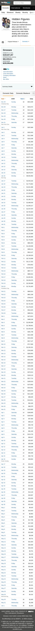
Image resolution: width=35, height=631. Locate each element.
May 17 (3, 557)
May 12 (3, 541)
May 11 (3, 538)
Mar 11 (3, 347)
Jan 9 (2, 154)
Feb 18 (3, 280)
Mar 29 (3, 403)
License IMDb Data (22, 616)
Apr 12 (3, 446)
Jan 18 (3, 184)
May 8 (3, 529)
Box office (6, 79)
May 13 (3, 545)
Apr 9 (2, 437)
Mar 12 (3, 350)
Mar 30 (3, 406)
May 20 (3, 566)
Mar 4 (3, 325)
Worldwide (26, 8)
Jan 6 (2, 145)
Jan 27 (3, 212)
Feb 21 (3, 291)
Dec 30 (3, 119)
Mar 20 (3, 375)
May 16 (3, 554)
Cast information (8, 71)
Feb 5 (3, 240)
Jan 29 (3, 218)
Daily (3, 12)
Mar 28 (3, 400)
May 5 (3, 520)
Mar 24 (3, 387)
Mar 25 (3, 391)
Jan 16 (3, 176)
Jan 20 (3, 190)
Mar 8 (3, 338)
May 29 (3, 594)
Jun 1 (2, 605)
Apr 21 (3, 476)
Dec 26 (3, 107)
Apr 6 (2, 428)
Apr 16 (3, 459)
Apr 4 (2, 422)
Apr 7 (2, 431)
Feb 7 (3, 246)
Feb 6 (3, 243)
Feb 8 (3, 249)
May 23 (3, 576)
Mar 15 (3, 359)
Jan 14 (3, 169)
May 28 (3, 591)
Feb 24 (3, 300)
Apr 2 (2, 415)
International (15, 8)
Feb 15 (3, 271)
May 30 (3, 599)
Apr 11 (3, 443)
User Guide (12, 616)
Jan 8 (2, 151)
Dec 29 (3, 116)
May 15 (3, 551)
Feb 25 (3, 304)
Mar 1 (3, 316)
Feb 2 (3, 230)
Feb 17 (3, 277)
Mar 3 (3, 322)
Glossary (5, 616)
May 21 (3, 569)
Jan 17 (3, 181)
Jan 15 (3, 173)
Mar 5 (3, 328)
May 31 (3, 602)
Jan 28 (3, 215)
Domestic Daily (8, 93)
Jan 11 (3, 160)
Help (30, 616)
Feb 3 (3, 233)
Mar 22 (3, 381)
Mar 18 (3, 369)
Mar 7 (3, 335)
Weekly (17, 12)
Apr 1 (2, 412)
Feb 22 (3, 294)
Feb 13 (3, 264)
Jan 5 (2, 141)
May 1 (3, 507)
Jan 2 (2, 132)
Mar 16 (3, 363)
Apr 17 (3, 464)
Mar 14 (3, 356)
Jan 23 (3, 199)
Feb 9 (3, 252)
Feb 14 (3, 268)
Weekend (10, 12)
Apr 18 (3, 467)
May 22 (3, 573)
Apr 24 (3, 486)
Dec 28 (3, 113)
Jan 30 (3, 221)
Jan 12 (3, 163)
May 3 (3, 514)
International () (9, 57)
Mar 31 (3, 409)
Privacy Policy (13, 627)
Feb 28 (3, 313)
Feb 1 (3, 227)
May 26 (3, 585)
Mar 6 (3, 332)
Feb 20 (3, 286)
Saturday (14, 122)
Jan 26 (3, 209)
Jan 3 (2, 135)
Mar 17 (3, 366)
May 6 (3, 523)
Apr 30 (3, 504)
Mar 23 (3, 384)
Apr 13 (3, 450)
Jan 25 (3, 205)
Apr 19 (3, 470)
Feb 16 (3, 274)
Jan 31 (3, 224)
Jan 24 (3, 202)
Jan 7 (2, 148)
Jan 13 (3, 166)
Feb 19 (3, 283)
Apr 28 (3, 498)
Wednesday (14, 113)
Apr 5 (2, 425)
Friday (13, 119)
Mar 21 (3, 378)
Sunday (13, 102)
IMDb (25, 619)
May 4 (3, 517)
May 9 (3, 532)
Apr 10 (3, 440)
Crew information (8, 73)
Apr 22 (3, 479)
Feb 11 (3, 258)
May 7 (3, 526)
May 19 (3, 563)
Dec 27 (3, 110)
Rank (22, 99)
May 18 (3, 560)
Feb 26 (3, 307)
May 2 (3, 510)
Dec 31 (3, 122)
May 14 (3, 548)
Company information (9, 75)
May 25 (3, 582)
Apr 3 (2, 418)
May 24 (3, 579)
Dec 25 (3, 102)
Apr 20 (3, 473)
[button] (32, 2)
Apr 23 (3, 482)
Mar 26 (3, 394)
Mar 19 (3, 372)
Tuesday (13, 110)
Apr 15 (3, 456)
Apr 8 (2, 434)
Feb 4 (3, 236)
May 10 (3, 535)
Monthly (25, 12)
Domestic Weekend (23, 93)
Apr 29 (3, 501)
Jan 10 (3, 157)
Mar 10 (3, 344)
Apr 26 (3, 492)
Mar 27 (3, 397)
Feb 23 (3, 297)
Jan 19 (3, 187)
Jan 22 (3, 196)
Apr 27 (3, 495)
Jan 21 (3, 193)
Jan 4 (2, 138)
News (4, 77)
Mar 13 (3, 353)
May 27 (3, 588)
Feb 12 (3, 261)
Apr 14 (3, 453)
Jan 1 (2, 127)
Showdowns (20, 613)
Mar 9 (3, 341)
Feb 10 (3, 255)
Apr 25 (3, 489)
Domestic (5, 8)
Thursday (14, 116)
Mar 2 (3, 319)
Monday (13, 107)
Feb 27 (3, 310)
